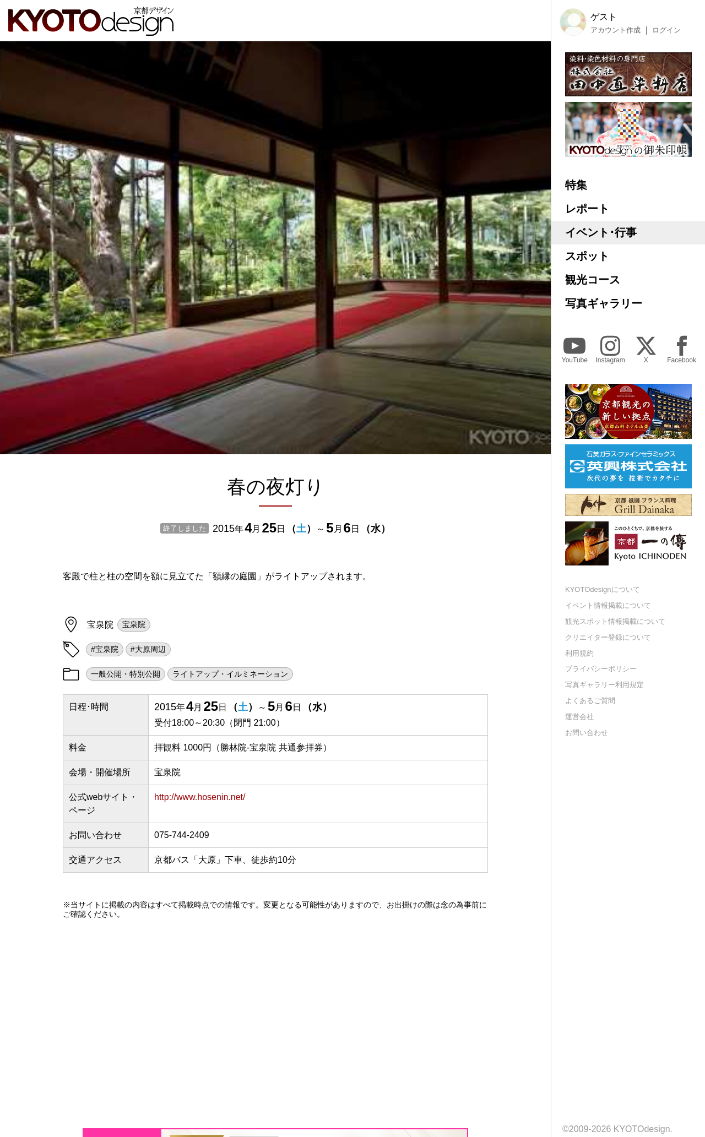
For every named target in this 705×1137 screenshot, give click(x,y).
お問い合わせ (586, 732)
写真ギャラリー (603, 303)
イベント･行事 (601, 232)
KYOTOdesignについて (602, 589)
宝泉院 (133, 624)
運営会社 (579, 716)
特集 (576, 185)
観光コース (592, 280)
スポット (587, 256)
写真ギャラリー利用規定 (604, 685)
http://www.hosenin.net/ (199, 797)
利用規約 (579, 653)
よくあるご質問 (590, 701)
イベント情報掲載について (608, 605)
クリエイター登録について (608, 637)
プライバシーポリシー (601, 669)
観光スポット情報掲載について (615, 621)
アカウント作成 (615, 30)
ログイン (666, 30)
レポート (587, 209)
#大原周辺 (148, 649)
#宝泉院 (104, 649)
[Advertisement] (275, 1023)
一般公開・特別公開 (125, 674)
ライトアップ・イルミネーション (230, 674)
